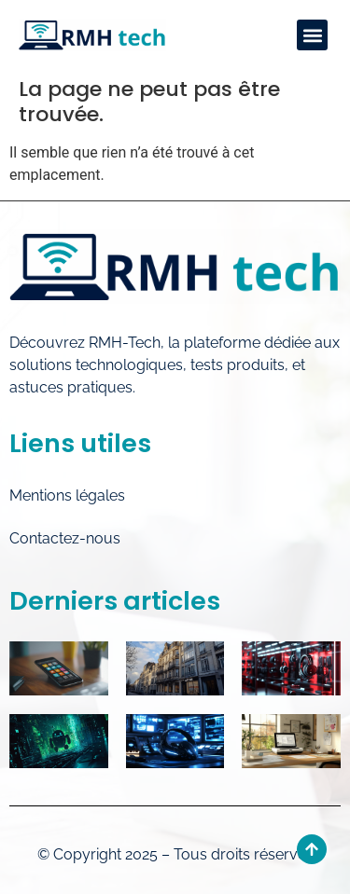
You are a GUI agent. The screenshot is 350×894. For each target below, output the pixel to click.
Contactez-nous (64, 538)
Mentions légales (67, 495)
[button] (312, 35)
